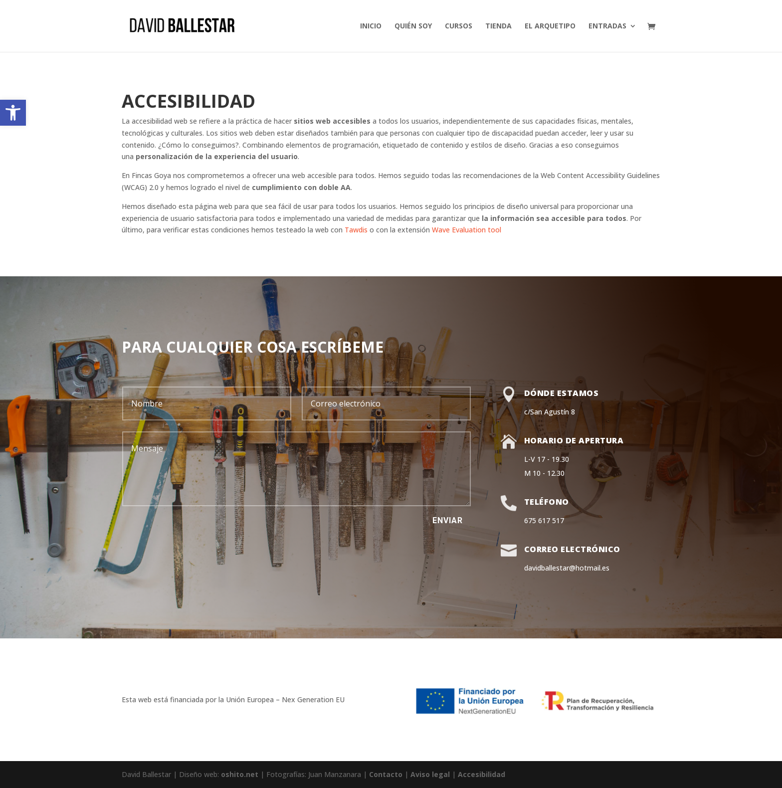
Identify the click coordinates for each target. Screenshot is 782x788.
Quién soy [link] (413, 26)
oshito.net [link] (239, 774)
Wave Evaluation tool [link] (466, 229)
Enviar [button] (447, 520)
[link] (13, 113)
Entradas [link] (607, 26)
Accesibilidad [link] (481, 774)
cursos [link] (458, 26)
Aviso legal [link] (430, 774)
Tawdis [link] (356, 229)
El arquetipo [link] (550, 26)
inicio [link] (371, 26)
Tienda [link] (498, 26)
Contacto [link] (385, 774)
